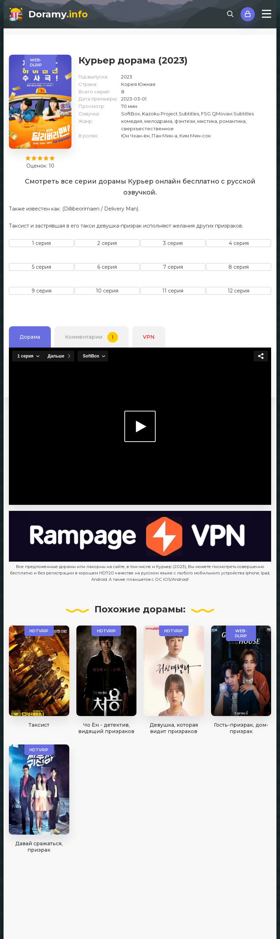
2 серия (107, 243)
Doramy (58, 14)
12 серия (238, 291)
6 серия (107, 267)
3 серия (173, 243)
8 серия (238, 267)
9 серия (42, 291)
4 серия (239, 243)
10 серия (107, 291)
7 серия (173, 267)
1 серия (41, 243)
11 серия (172, 291)
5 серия (41, 267)
